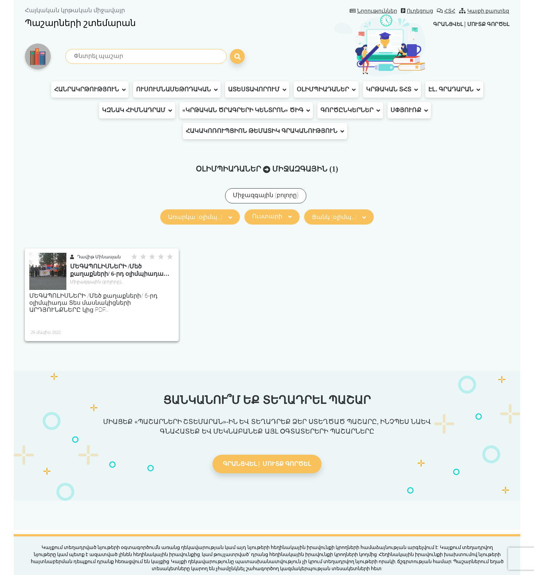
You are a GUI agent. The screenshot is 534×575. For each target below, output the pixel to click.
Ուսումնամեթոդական (177, 89)
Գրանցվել (439, 24)
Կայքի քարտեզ (484, 11)
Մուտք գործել (485, 24)
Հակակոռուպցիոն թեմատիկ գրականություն (265, 131)
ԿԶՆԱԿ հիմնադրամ (137, 110)
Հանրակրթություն (90, 89)
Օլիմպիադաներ (326, 89)
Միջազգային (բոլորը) (266, 195)
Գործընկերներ (350, 110)
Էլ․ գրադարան (454, 89)
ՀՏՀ (446, 11)
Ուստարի (272, 216)
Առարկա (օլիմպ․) (200, 216)
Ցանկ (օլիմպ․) (339, 216)
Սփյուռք (409, 110)
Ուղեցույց (417, 11)
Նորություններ (373, 11)
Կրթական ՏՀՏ (392, 89)
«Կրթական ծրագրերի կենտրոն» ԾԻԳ (246, 110)
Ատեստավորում (257, 89)
